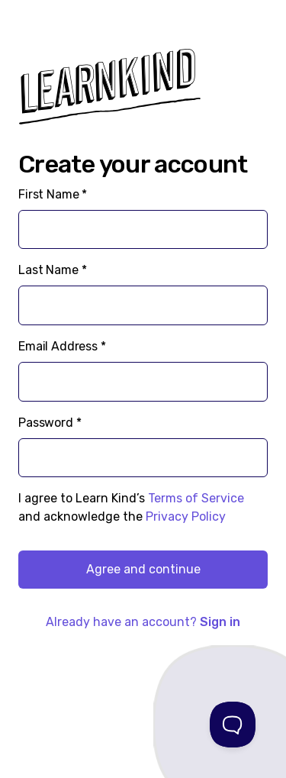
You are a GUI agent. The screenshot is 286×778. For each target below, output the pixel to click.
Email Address (62, 346)
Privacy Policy (186, 516)
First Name (52, 194)
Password (50, 422)
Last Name (52, 270)
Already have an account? (143, 622)
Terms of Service (196, 498)
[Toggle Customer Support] (232, 724)
